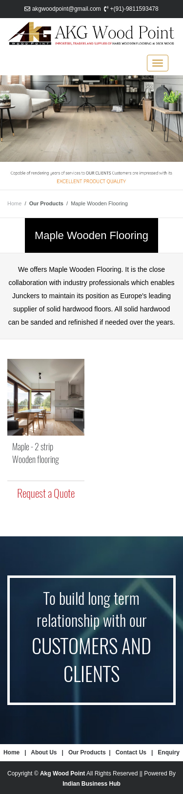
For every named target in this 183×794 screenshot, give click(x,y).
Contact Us (131, 752)
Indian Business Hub (91, 783)
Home (14, 203)
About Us (44, 752)
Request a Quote (46, 493)
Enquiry (169, 752)
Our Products (87, 752)
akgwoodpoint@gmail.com (66, 8)
